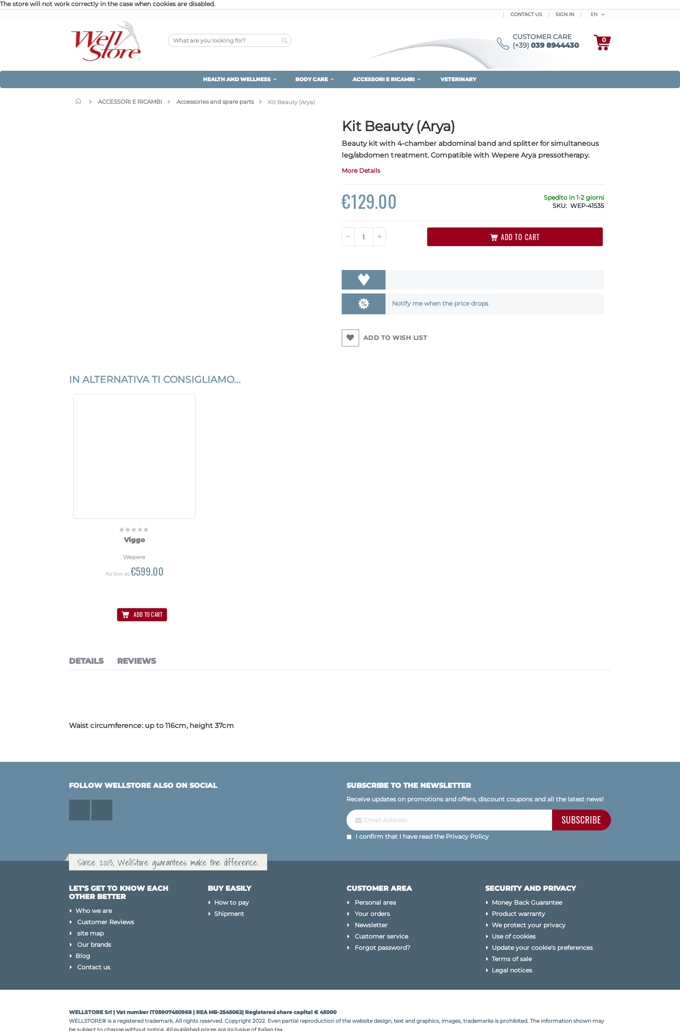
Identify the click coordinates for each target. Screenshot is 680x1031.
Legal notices (512, 947)
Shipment (229, 891)
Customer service (381, 913)
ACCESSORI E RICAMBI (130, 102)
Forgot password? (382, 925)
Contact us (93, 945)
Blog (82, 933)
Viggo (118, 520)
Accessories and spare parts (215, 102)
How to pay (231, 879)
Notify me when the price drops (364, 315)
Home (80, 101)
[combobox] (229, 40)
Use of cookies (514, 913)
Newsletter (371, 902)
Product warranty (518, 891)
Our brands (94, 922)
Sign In (565, 14)
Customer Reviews (105, 899)
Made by (80, 1015)
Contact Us (526, 14)
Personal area (375, 879)
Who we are (93, 888)
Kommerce (107, 1015)
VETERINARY (458, 79)
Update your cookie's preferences (542, 925)
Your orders (372, 891)
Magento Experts (146, 1015)
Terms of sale (512, 936)
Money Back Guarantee (527, 879)
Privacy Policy (467, 813)
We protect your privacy (529, 902)
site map (90, 911)
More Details (295, 182)
